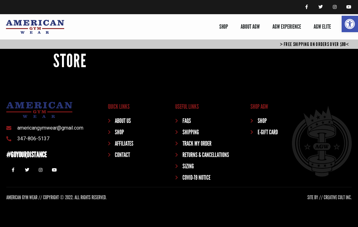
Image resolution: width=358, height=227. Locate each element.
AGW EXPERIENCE (286, 26)
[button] (350, 24)
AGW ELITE (322, 26)
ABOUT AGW (250, 26)
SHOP (223, 26)
